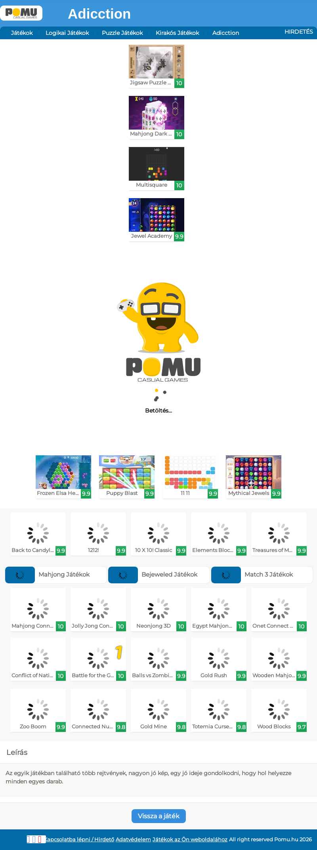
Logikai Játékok (67, 32)
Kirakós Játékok (177, 32)
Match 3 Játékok (252, 574)
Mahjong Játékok (47, 574)
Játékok (21, 32)
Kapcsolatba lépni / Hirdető (79, 839)
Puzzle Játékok (122, 32)
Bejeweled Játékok (152, 574)
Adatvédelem (133, 839)
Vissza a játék (159, 816)
